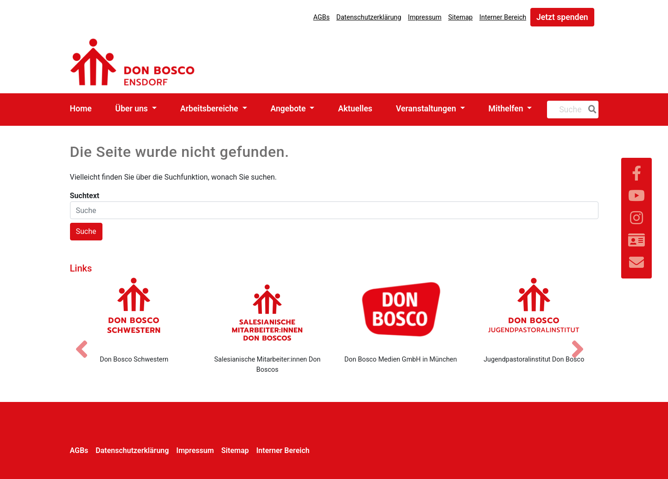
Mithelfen (507, 108)
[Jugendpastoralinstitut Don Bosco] (534, 312)
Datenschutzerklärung (369, 17)
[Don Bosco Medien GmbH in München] (401, 312)
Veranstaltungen (427, 108)
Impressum (424, 17)
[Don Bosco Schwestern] (134, 312)
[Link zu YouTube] (636, 196)
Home (81, 108)
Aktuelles (355, 108)
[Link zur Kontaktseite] (636, 240)
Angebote (288, 108)
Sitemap (460, 17)
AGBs (321, 17)
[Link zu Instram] (636, 218)
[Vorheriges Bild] (86, 341)
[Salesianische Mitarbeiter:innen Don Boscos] (267, 312)
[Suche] (590, 109)
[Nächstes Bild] (582, 341)
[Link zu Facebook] (636, 173)
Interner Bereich (502, 17)
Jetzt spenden (562, 17)
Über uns (132, 108)
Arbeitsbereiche (210, 108)
